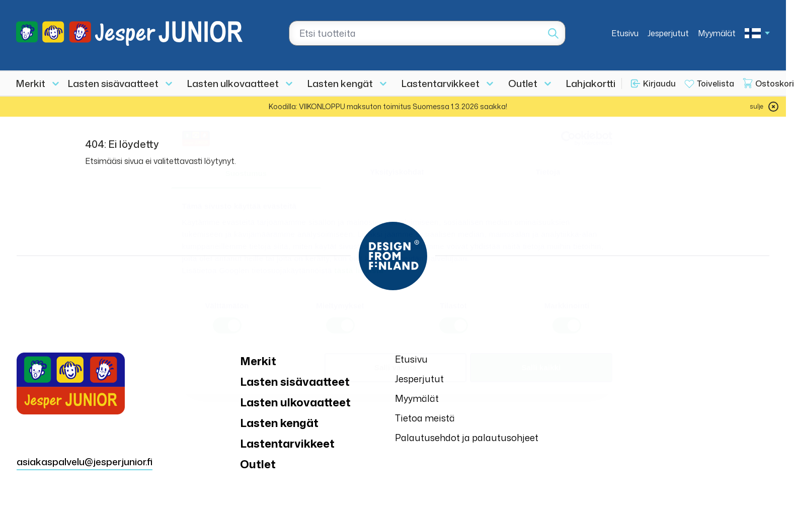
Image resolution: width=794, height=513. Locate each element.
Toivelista (715, 83)
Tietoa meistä (425, 417)
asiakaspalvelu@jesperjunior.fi (84, 461)
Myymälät (717, 33)
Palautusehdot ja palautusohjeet (466, 437)
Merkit (30, 83)
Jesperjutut (668, 33)
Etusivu (625, 33)
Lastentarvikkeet (441, 83)
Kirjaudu (659, 83)
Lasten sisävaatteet (113, 83)
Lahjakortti (590, 83)
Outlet (522, 83)
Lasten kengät (340, 83)
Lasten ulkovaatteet (233, 83)
